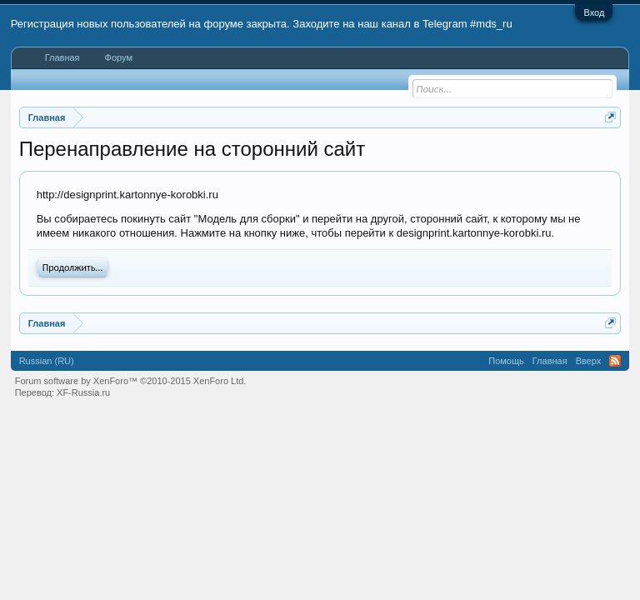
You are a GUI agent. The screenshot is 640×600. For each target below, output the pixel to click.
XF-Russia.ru (83, 393)
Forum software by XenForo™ (131, 381)
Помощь (506, 361)
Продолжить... (72, 267)
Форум (118, 57)
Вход (593, 13)
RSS (615, 361)
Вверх (589, 361)
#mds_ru (491, 24)
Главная (62, 57)
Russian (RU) (46, 361)
